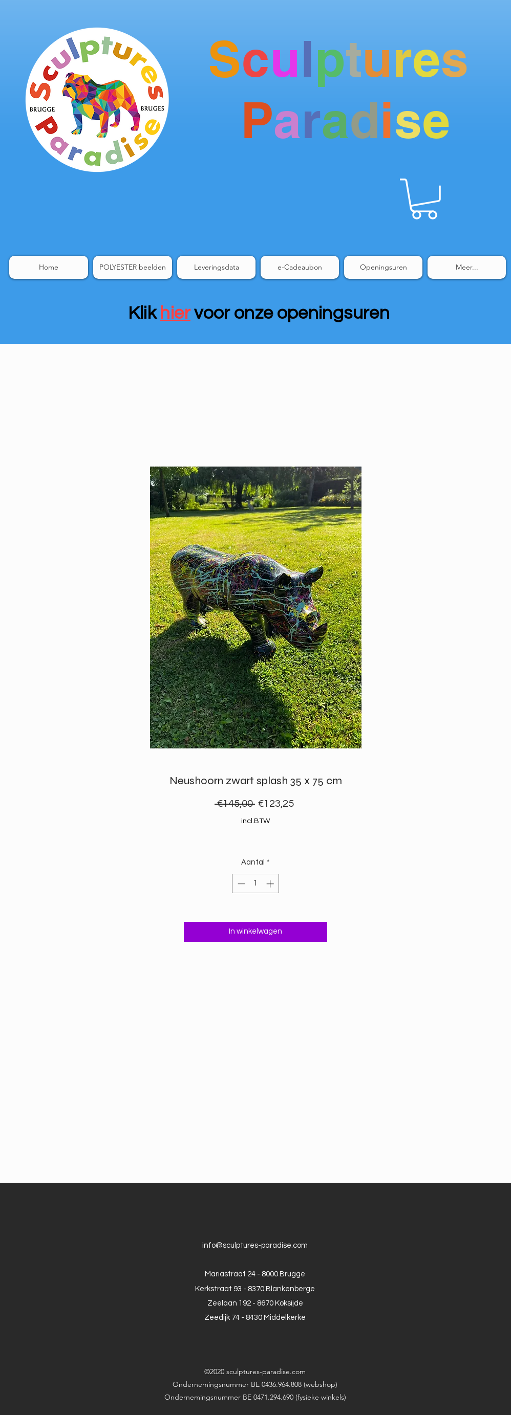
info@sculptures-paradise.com (255, 1245)
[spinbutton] (255, 883)
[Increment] (271, 883)
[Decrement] (240, 883)
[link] (424, 199)
